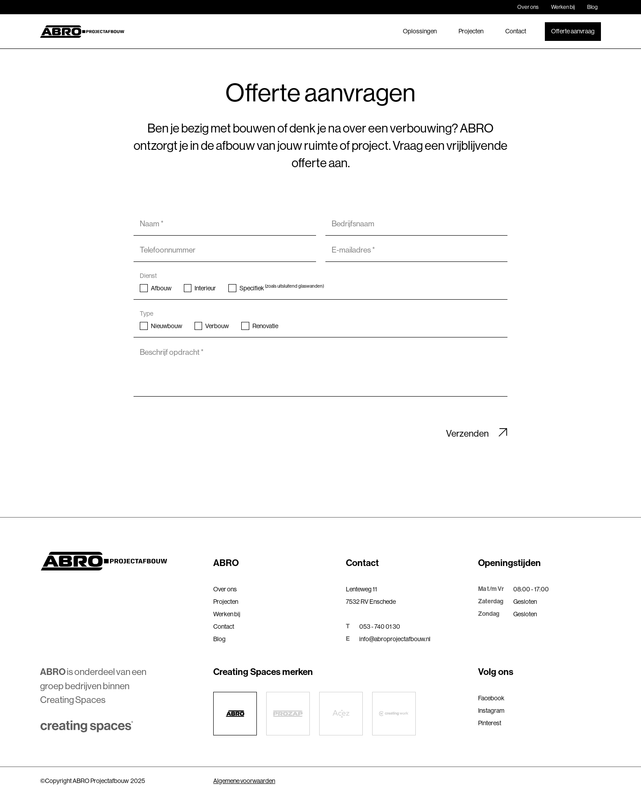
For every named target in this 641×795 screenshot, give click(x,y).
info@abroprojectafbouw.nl (394, 638)
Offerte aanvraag (573, 31)
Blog (592, 7)
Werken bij (563, 7)
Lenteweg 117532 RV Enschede (371, 595)
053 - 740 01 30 (379, 626)
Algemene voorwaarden (244, 780)
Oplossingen (420, 31)
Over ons (528, 7)
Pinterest (489, 723)
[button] (274, 563)
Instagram (491, 710)
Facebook (491, 698)
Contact (515, 31)
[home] (82, 31)
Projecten (470, 31)
